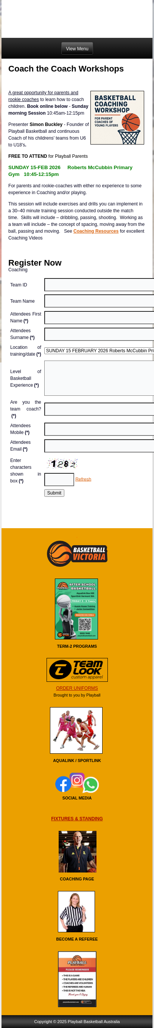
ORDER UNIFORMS (77, 688)
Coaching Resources (95, 231)
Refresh (83, 479)
